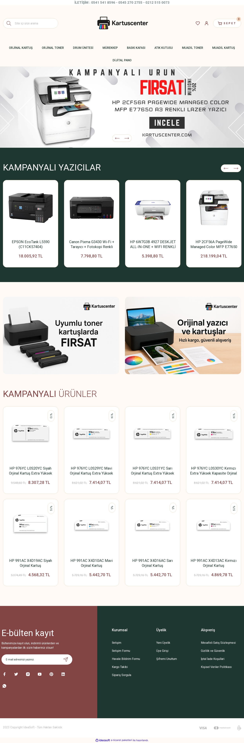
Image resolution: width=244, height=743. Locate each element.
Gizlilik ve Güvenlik (213, 651)
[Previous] (117, 138)
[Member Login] (206, 23)
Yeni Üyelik (163, 642)
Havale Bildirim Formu (126, 659)
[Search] (30, 23)
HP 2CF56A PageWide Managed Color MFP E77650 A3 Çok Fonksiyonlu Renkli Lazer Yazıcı (213, 244)
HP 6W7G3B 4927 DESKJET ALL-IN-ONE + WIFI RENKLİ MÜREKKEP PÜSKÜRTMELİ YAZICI (153, 244)
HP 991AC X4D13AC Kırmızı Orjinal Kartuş (213, 563)
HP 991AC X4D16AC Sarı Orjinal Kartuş (152, 563)
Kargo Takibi (120, 667)
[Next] (127, 138)
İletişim (116, 642)
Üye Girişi (162, 651)
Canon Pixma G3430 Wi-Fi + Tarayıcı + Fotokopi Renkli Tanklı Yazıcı (91, 244)
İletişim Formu (121, 651)
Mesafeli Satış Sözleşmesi (218, 642)
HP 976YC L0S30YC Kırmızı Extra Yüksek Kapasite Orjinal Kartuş (213, 471)
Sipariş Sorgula (121, 675)
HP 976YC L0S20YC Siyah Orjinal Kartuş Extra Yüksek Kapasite (30, 471)
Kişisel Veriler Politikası (216, 667)
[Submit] (65, 659)
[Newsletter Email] (36, 659)
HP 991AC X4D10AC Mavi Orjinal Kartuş (91, 563)
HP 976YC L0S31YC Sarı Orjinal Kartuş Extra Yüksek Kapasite (152, 471)
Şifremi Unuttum (166, 659)
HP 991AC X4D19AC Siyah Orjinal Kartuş (30, 563)
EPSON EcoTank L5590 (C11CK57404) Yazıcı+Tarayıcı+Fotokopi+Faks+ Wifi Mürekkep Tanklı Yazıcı (30, 244)
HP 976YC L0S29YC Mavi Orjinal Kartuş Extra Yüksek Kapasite (91, 471)
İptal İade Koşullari (212, 659)
